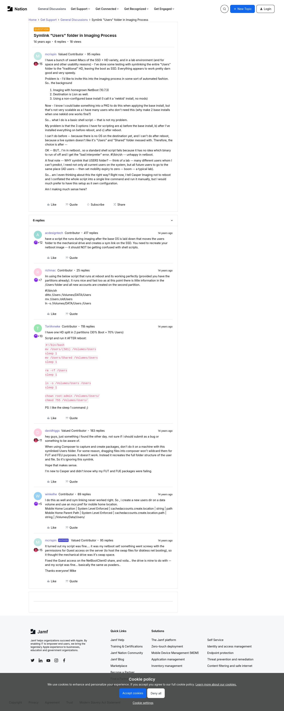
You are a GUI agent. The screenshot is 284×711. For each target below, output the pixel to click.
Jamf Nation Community (127, 653)
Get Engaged (164, 9)
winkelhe (51, 494)
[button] (242, 9)
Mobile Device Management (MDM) (175, 653)
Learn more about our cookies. (216, 684)
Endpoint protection (220, 653)
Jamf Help (117, 640)
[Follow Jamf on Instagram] (56, 660)
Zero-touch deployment (167, 646)
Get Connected (107, 9)
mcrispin (51, 54)
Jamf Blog (117, 659)
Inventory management (166, 665)
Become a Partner (122, 672)
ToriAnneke (52, 326)
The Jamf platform (163, 640)
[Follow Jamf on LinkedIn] (40, 660)
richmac (50, 270)
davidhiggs (52, 430)
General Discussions (52, 9)
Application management (168, 659)
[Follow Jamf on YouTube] (48, 660)
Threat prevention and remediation (230, 659)
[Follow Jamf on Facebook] (64, 660)
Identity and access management (229, 646)
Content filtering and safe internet (229, 665)
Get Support (81, 9)
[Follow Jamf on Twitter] (33, 660)
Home (33, 19)
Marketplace (119, 665)
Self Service (215, 640)
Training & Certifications (127, 646)
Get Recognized (136, 9)
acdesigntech (54, 233)
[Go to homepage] (17, 8)
